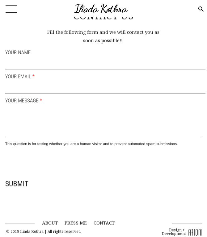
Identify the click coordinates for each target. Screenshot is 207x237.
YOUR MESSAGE (23, 99)
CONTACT (104, 221)
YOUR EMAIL (20, 75)
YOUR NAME (18, 51)
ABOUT (50, 221)
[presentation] (52, 160)
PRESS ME (76, 221)
